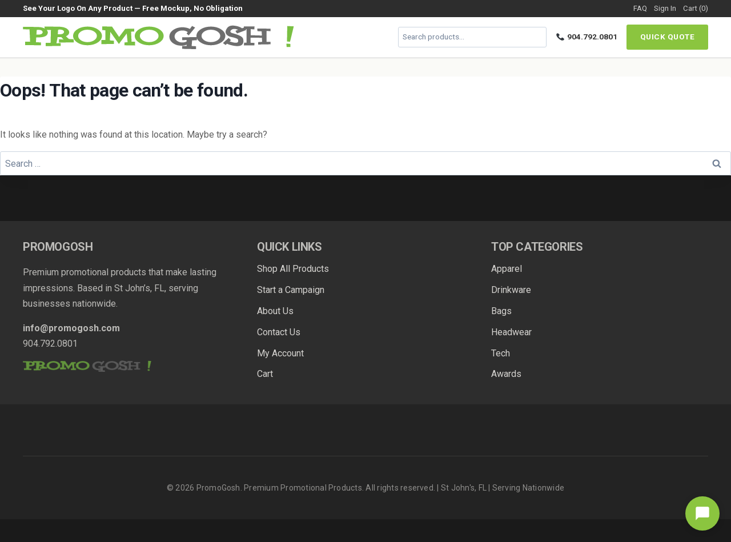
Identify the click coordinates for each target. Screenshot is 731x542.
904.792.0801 (586, 36)
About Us (275, 311)
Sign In (665, 9)
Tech (500, 353)
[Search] (536, 37)
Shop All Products (293, 268)
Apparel (506, 268)
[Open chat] (702, 513)
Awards (506, 373)
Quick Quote (667, 36)
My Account (280, 353)
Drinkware (511, 289)
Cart (265, 373)
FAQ (640, 9)
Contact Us (278, 332)
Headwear (511, 332)
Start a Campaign (290, 289)
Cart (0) (695, 9)
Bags (501, 311)
